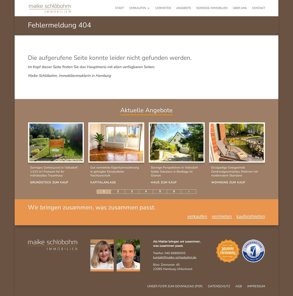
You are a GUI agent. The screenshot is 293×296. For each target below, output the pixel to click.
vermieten (163, 8)
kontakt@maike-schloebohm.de (174, 257)
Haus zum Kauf (164, 182)
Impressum (256, 286)
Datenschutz (219, 286)
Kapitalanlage (103, 182)
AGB (238, 286)
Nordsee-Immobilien (211, 8)
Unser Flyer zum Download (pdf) (175, 286)
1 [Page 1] (104, 191)
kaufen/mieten (250, 217)
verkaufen (137, 8)
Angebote (183, 8)
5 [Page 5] (160, 191)
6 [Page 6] (174, 191)
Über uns (240, 8)
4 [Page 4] (146, 191)
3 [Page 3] (132, 191)
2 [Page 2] (118, 191)
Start (119, 8)
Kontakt (258, 8)
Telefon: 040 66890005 (169, 253)
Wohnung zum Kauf (228, 182)
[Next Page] (188, 191)
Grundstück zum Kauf (49, 182)
